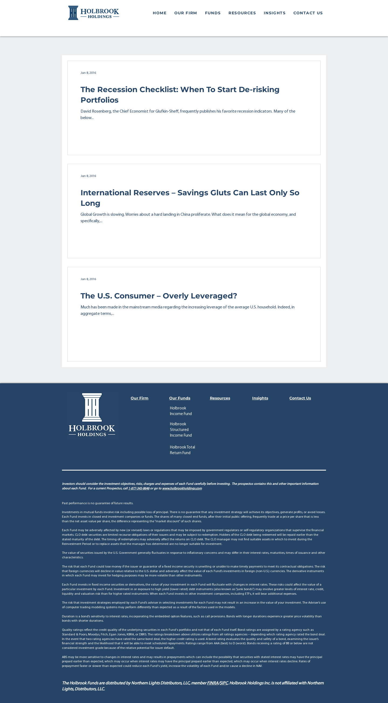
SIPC (224, 683)
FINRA (212, 683)
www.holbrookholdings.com (182, 488)
